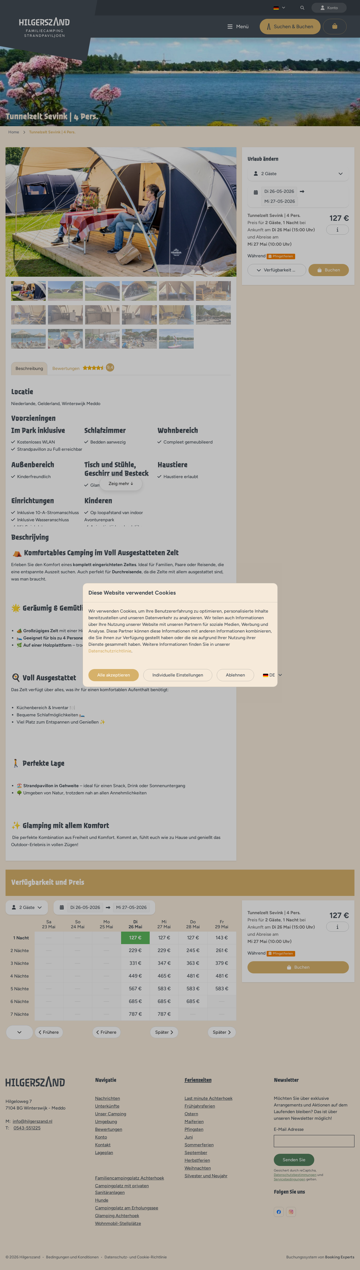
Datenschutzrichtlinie (109, 651)
